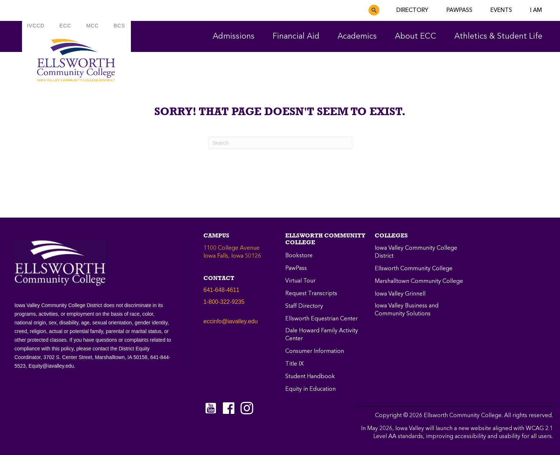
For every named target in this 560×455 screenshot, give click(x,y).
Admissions (234, 36)
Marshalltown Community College (419, 281)
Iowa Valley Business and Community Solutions (406, 310)
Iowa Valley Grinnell (400, 294)
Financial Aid (296, 36)
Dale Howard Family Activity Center (321, 335)
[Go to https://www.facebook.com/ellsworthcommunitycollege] (228, 409)
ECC (65, 26)
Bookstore (299, 256)
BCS (119, 26)
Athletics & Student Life (498, 36)
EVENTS (501, 10)
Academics (357, 36)
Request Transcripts (311, 294)
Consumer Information (314, 351)
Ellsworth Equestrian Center (321, 319)
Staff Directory (304, 306)
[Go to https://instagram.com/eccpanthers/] (246, 408)
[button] (374, 10)
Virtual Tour (300, 281)
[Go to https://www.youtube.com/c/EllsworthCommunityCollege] (210, 408)
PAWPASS (459, 10)
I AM (536, 10)
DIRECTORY (412, 10)
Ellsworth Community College (414, 269)
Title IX (294, 364)
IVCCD (35, 26)
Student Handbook (310, 377)
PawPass (296, 268)
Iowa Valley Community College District (416, 252)
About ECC (415, 36)
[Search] (280, 143)
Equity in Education (310, 389)
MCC (92, 26)
